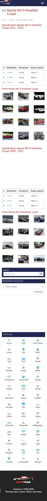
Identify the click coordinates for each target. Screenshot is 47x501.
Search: (6, 270)
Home (4, 20)
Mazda (11, 20)
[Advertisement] (23, 47)
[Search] (41, 274)
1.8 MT (9, 196)
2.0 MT (9, 201)
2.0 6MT (10, 77)
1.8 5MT (10, 73)
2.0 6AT (9, 82)
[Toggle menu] (42, 3)
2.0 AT (9, 206)
